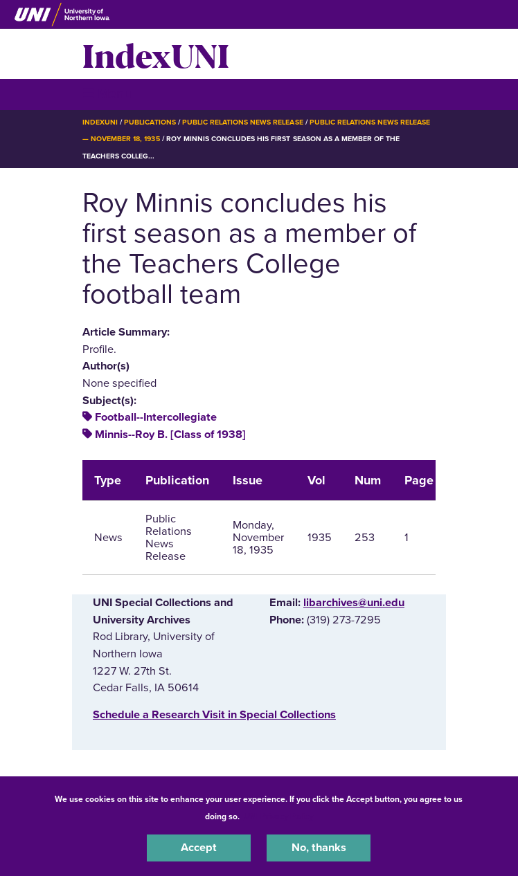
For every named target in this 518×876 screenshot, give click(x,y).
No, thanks (319, 848)
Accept (199, 848)
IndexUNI (155, 53)
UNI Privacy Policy (278, 816)
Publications (149, 122)
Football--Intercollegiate (156, 417)
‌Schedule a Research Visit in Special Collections (214, 715)
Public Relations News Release (242, 122)
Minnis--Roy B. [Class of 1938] (170, 434)
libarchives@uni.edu (353, 603)
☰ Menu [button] (107, 94)
